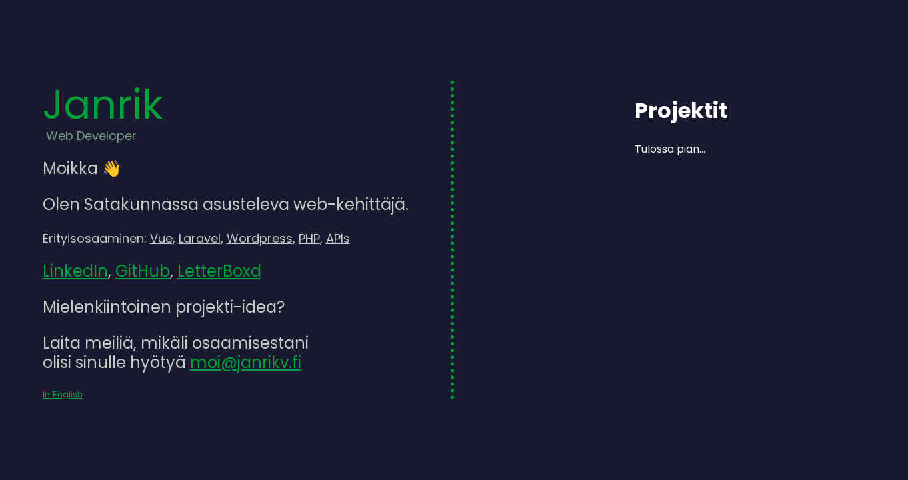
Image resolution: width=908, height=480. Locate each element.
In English (63, 394)
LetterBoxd (219, 271)
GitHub (142, 271)
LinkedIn (75, 271)
